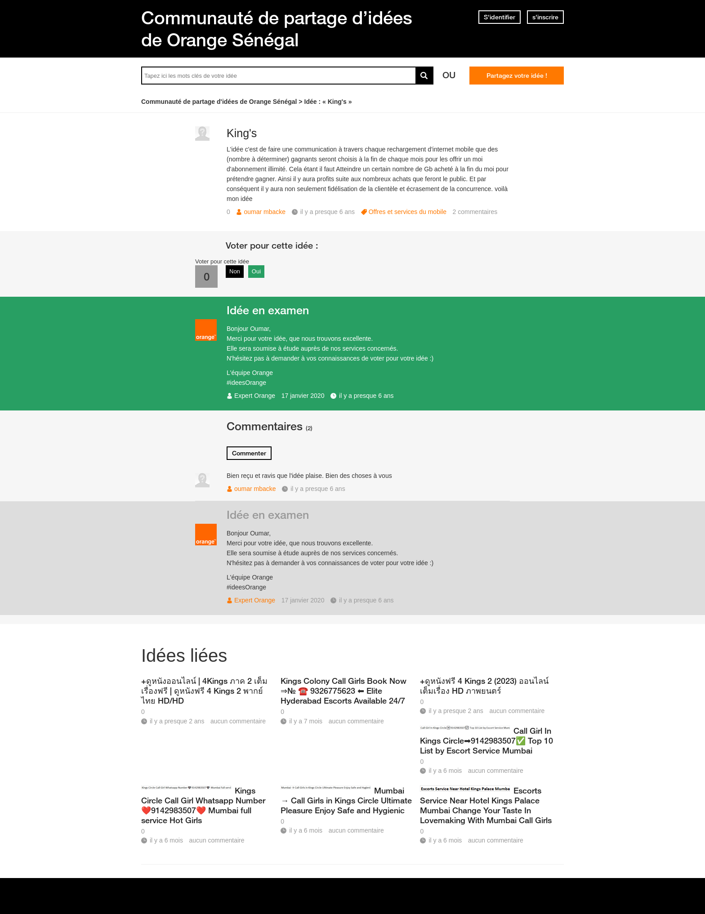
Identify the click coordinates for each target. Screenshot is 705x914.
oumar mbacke (265, 211)
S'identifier (499, 17)
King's (242, 133)
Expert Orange (254, 395)
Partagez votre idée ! (516, 75)
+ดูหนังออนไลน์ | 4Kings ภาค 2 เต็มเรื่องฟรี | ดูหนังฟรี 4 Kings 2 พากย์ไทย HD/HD (204, 690)
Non (234, 271)
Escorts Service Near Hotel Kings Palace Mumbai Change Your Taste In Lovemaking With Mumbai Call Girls (486, 805)
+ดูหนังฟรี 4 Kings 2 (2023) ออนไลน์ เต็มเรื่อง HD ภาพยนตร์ (484, 686)
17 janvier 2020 (303, 395)
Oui (256, 271)
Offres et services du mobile (407, 211)
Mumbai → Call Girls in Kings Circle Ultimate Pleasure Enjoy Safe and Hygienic (346, 800)
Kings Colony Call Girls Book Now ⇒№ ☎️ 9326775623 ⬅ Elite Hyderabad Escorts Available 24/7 (343, 690)
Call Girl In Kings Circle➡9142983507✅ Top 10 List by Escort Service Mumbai (486, 740)
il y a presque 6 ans (366, 395)
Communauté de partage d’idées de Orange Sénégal (276, 28)
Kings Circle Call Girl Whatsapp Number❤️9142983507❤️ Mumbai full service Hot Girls (203, 805)
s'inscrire (545, 17)
